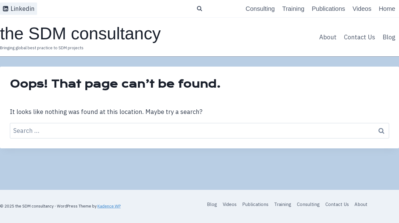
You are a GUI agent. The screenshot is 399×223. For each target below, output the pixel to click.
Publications (328, 8)
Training (293, 8)
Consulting (260, 8)
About (328, 37)
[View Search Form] (199, 8)
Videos (362, 8)
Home (387, 8)
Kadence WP (109, 206)
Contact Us (359, 37)
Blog (389, 37)
